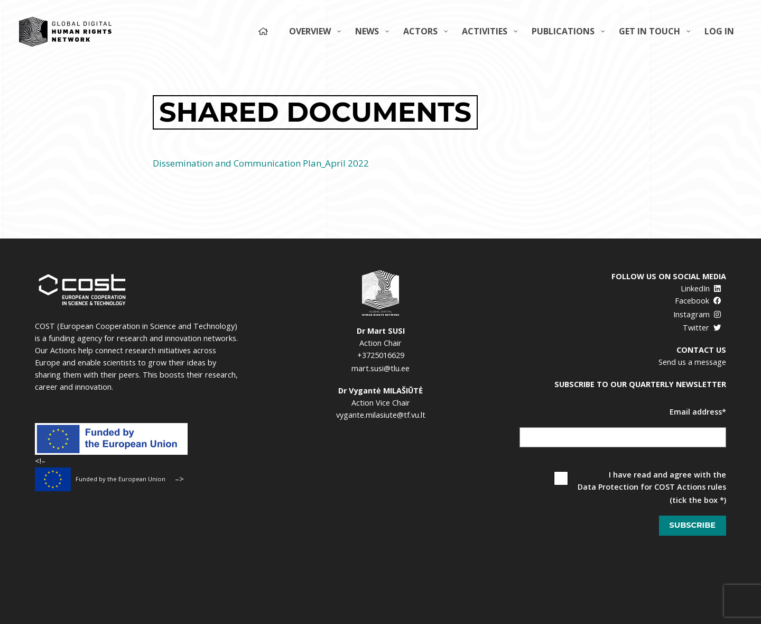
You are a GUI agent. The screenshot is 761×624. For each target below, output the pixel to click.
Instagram (697, 314)
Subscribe (693, 525)
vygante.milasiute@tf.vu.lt (380, 415)
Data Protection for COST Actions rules (652, 487)
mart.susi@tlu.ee (380, 368)
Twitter (702, 328)
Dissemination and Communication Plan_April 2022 (261, 163)
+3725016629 (380, 355)
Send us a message (692, 362)
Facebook (698, 301)
